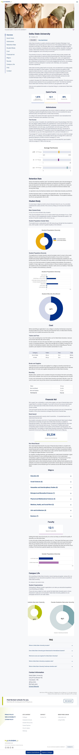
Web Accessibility (10, 717)
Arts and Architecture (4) (38, 510)
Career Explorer (27, 725)
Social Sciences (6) (36, 481)
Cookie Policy (9, 719)
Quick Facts (10, 38)
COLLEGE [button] (33, 40)
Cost (8, 51)
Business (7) (34, 516)
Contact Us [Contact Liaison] (70, 746)
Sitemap (25, 730)
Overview (10, 35)
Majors (9, 58)
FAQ (8, 67)
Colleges (25, 717)
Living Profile (61, 720)
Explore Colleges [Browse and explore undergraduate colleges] (47, 752)
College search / (9, 29)
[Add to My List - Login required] (73, 29)
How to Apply (26, 728)
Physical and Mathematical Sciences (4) (43, 499)
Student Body (11, 48)
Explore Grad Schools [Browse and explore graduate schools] (33, 752)
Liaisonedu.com (62, 717)
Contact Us (43, 717)
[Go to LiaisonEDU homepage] (6, 1)
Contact (9, 71)
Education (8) (35, 476)
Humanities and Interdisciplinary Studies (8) (44, 487)
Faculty (9, 61)
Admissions (10, 41)
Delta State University (20, 29)
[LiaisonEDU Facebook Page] (10, 747)
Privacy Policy (9, 714)
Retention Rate (11, 45)
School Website (34, 686)
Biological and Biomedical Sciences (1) (43, 493)
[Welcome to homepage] (11, 740)
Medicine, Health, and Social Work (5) (42, 504)
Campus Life (11, 64)
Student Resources (27, 722)
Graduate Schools (27, 720)
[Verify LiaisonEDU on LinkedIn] (13, 747)
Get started (68, 701)
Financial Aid (10, 54)
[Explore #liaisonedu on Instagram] (8, 747)
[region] (39, 355)
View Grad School (42, 40)
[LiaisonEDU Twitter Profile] (6, 747)
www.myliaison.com (9, 743)
